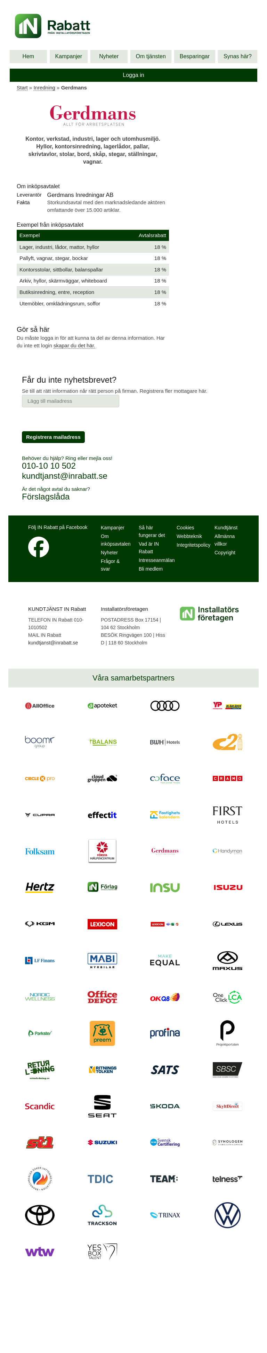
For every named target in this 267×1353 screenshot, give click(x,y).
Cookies (185, 527)
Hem (28, 56)
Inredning (44, 87)
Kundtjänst (226, 527)
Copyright (225, 552)
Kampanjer (68, 56)
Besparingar (195, 56)
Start (22, 87)
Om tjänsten (151, 56)
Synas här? (238, 56)
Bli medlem (151, 569)
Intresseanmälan (157, 560)
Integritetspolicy (193, 545)
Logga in (133, 75)
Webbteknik (189, 536)
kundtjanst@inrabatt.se (64, 475)
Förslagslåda (46, 496)
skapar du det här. (74, 345)
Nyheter (109, 56)
